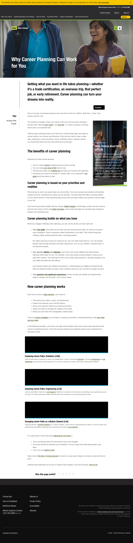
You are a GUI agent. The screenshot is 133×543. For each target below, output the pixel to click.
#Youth (13, 124)
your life (61, 125)
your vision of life (50, 168)
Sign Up (126, 13)
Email (14, 105)
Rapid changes (69, 206)
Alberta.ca (34, 496)
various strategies (41, 317)
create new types (58, 209)
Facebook (14, 91)
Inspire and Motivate (66, 17)
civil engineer (51, 392)
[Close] (130, 3)
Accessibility (34, 506)
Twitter (14, 85)
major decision (49, 294)
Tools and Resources (81, 17)
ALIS (22, 10)
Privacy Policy (35, 501)
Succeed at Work (52, 17)
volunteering (95, 359)
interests (57, 252)
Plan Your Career (6, 17)
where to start (49, 450)
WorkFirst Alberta (9, 506)
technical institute (44, 424)
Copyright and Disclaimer (10, 533)
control (46, 165)
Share (107, 17)
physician (81, 359)
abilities (47, 252)
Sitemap (33, 510)
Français (98, 107)
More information (103, 2)
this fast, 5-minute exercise (48, 456)
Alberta (8, 10)
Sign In (117, 13)
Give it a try (93, 465)
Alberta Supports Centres (12, 510)
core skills (41, 230)
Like (114, 17)
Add (111, 17)
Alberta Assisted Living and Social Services (110, 512)
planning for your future (62, 436)
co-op (73, 427)
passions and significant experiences (51, 274)
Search (124, 17)
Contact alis (7, 496)
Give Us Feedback (10, 501)
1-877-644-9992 (125, 7)
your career (49, 125)
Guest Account (105, 13)
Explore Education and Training (24, 17)
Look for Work (40, 17)
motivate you (55, 171)
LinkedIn (14, 98)
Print (118, 17)
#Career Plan (11, 121)
